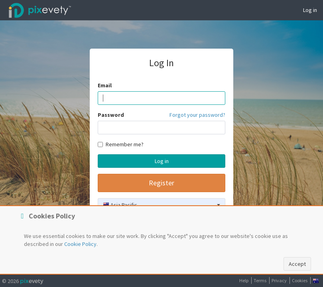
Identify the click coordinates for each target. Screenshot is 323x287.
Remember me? (121, 144)
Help (243, 280)
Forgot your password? (197, 114)
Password (111, 114)
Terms (260, 280)
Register (161, 182)
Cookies (299, 280)
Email (105, 85)
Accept (297, 263)
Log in (310, 10)
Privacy (279, 280)
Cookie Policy (80, 244)
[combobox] (161, 205)
